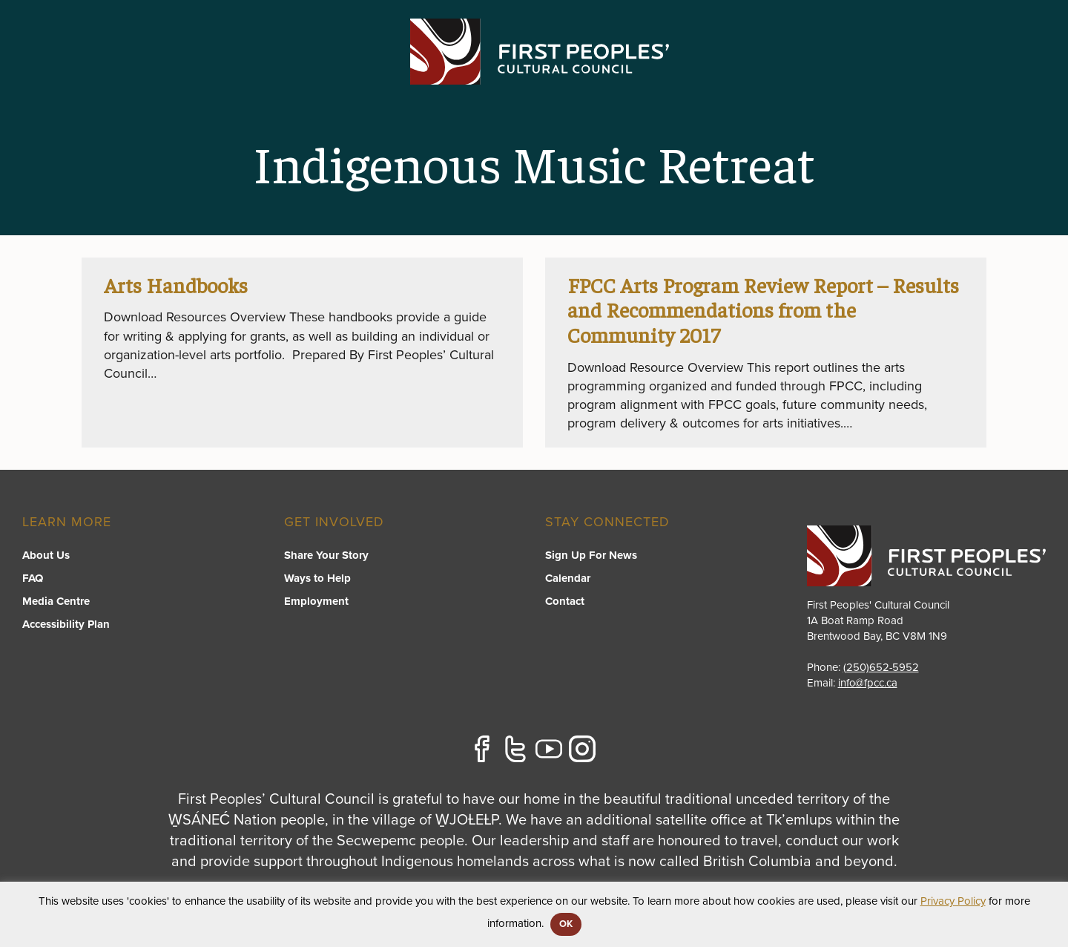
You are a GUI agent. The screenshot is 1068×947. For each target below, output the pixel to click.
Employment (316, 601)
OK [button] (566, 924)
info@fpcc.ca (868, 682)
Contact (1019, 71)
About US (870, 71)
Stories (945, 71)
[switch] (531, 86)
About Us (46, 555)
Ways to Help (317, 578)
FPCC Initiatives (634, 71)
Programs (531, 71)
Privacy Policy (953, 901)
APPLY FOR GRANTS (974, 31)
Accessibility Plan (66, 624)
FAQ (32, 578)
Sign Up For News (591, 555)
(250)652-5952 (881, 667)
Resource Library (761, 71)
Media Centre (56, 601)
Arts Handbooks (176, 285)
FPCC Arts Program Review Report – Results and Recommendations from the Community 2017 (763, 309)
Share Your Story (326, 555)
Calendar (567, 578)
